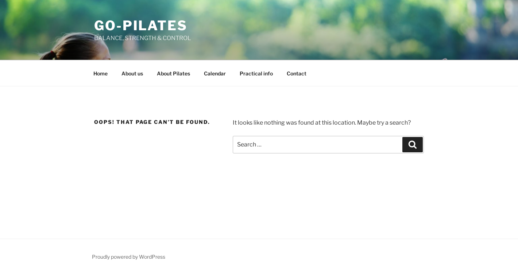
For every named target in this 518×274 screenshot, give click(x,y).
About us (132, 73)
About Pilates (173, 73)
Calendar (215, 73)
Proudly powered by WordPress (128, 257)
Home (100, 73)
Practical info (256, 73)
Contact (296, 73)
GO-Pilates (141, 25)
